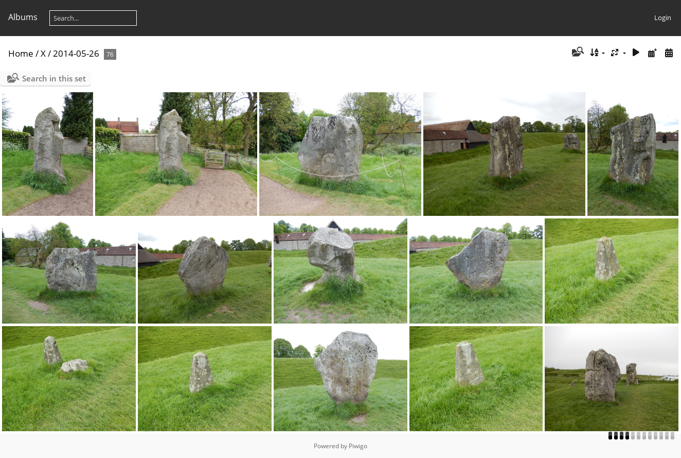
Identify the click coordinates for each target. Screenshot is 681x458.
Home (20, 53)
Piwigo (358, 446)
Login (662, 17)
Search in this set (54, 78)
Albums (23, 17)
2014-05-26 (76, 53)
